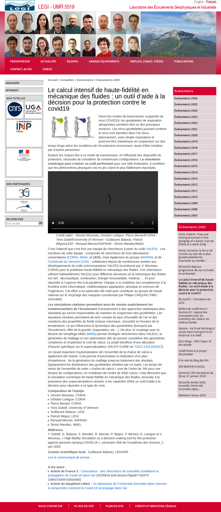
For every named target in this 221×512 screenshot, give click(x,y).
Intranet (12, 90)
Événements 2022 (186, 123)
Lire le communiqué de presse (69, 457)
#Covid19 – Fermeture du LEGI (195, 300)
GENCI (157, 346)
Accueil (53, 80)
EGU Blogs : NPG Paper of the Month (195, 343)
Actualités (67, 80)
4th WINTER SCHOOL (192, 366)
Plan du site (114, 506)
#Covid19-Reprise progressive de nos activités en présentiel (196, 270)
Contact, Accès (21, 69)
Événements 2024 (186, 110)
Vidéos (47, 69)
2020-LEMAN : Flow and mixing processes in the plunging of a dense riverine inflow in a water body (196, 239)
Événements (85, 80)
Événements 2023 (186, 117)
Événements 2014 (186, 172)
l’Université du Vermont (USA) (68, 261)
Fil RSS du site (84, 506)
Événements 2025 (186, 104)
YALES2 (152, 249)
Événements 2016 (186, 160)
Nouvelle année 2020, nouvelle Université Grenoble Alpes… (192, 386)
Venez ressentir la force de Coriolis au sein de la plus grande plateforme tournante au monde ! (196, 255)
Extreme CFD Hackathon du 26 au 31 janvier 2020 (196, 374)
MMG (91, 334)
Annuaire (12, 83)
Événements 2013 (186, 178)
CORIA (73, 257)
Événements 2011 (186, 191)
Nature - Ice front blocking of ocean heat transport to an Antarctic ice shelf (197, 332)
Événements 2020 (108, 80)
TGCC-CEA (142, 346)
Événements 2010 (186, 197)
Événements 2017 (186, 154)
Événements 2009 (186, 203)
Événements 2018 (186, 148)
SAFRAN (146, 257)
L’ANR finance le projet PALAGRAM (193, 352)
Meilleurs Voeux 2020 (192, 395)
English (199, 2)
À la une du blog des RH (193, 360)
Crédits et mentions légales (155, 506)
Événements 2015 (186, 166)
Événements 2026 (186, 98)
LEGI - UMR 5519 (56, 6)
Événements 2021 (186, 129)
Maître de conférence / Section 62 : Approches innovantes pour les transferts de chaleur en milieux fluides (194, 315)
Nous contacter (50, 506)
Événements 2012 (186, 184)
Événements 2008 (186, 209)
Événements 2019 (186, 141)
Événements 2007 (186, 215)
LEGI (96, 257)
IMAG (84, 257)
